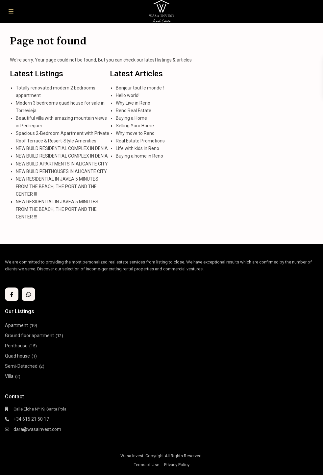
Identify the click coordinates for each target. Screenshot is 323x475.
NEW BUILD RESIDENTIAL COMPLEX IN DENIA (62, 148)
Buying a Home (131, 118)
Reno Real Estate (133, 110)
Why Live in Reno (133, 103)
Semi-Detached (21, 366)
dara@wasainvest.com (37, 429)
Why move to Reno (135, 133)
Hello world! (127, 95)
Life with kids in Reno (137, 148)
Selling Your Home (135, 125)
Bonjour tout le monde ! (140, 87)
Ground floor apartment (29, 335)
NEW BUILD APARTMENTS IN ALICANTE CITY (62, 163)
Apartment (16, 325)
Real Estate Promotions (140, 140)
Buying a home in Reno (139, 156)
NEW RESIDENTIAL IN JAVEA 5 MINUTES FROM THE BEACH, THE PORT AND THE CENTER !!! (57, 186)
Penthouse (16, 345)
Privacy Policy (176, 464)
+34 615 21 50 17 (31, 419)
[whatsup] (28, 294)
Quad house (17, 356)
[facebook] (11, 294)
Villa (9, 376)
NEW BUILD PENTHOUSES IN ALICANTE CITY (61, 171)
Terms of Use (146, 464)
